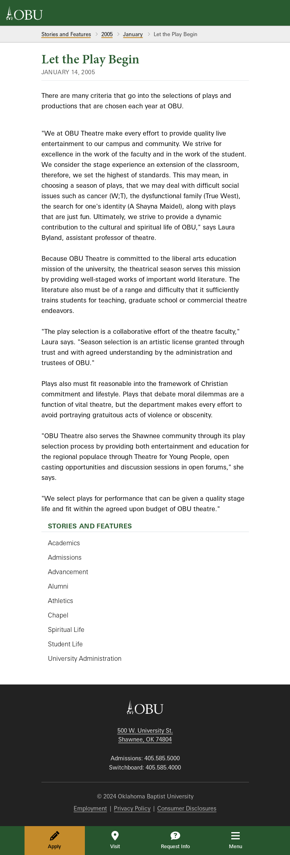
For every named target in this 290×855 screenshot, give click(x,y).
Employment (90, 808)
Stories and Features (66, 34)
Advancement (68, 572)
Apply (54, 840)
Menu (241, 840)
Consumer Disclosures (186, 808)
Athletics (60, 601)
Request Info (175, 840)
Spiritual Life (66, 630)
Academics (64, 543)
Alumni (58, 586)
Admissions (65, 557)
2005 (107, 34)
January (133, 34)
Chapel (58, 615)
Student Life (65, 644)
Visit (115, 840)
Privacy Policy (132, 808)
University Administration (84, 658)
